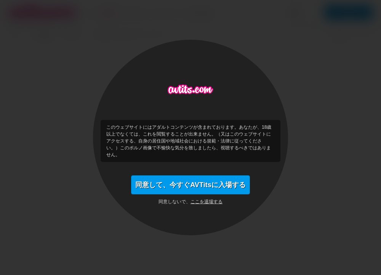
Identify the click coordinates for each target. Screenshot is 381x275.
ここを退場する (206, 201)
